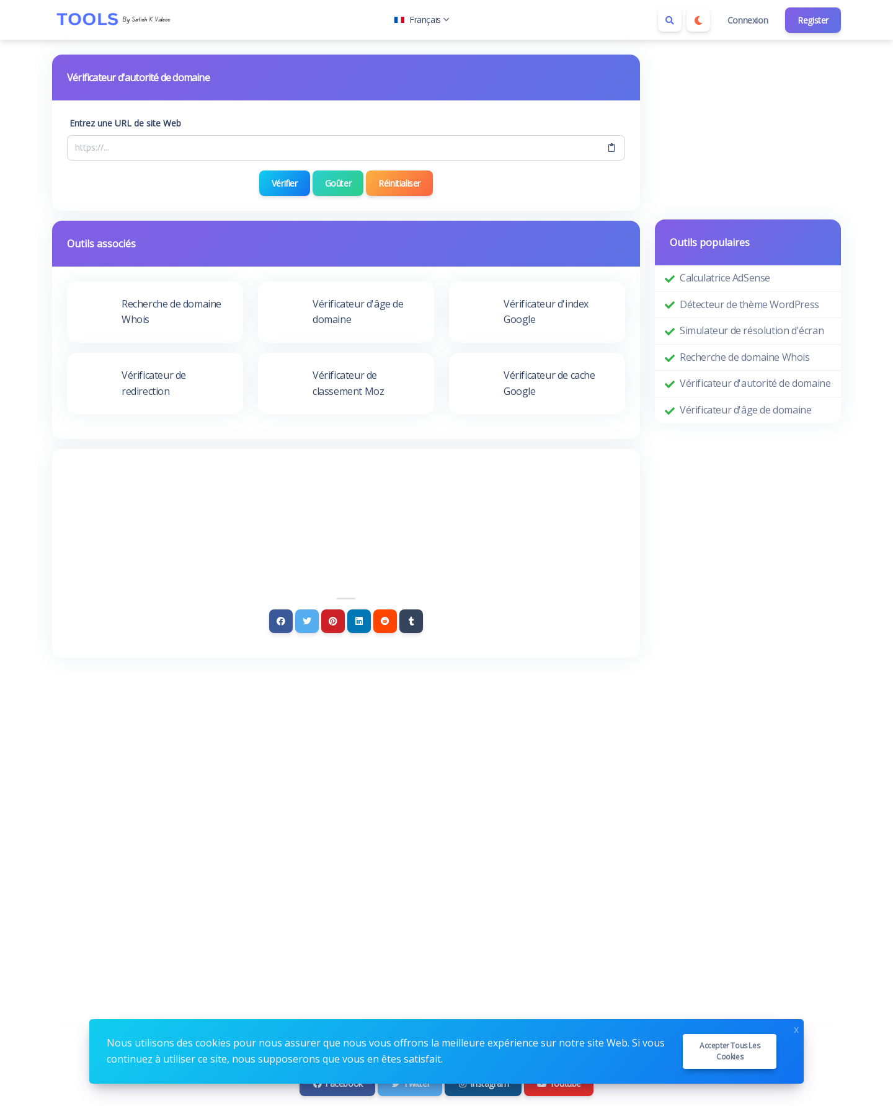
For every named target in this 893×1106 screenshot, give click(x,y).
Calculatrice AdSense (725, 278)
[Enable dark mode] (698, 20)
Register (813, 20)
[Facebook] (281, 621)
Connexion (747, 20)
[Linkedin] (359, 621)
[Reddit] (385, 621)
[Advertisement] (346, 498)
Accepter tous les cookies (730, 1051)
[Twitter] (307, 621)
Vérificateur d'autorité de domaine (755, 383)
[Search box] (670, 20)
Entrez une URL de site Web (125, 123)
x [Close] (796, 1028)
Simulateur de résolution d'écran (752, 330)
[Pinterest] (333, 621)
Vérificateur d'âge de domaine (745, 410)
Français (422, 19)
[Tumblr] (411, 621)
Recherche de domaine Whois (745, 357)
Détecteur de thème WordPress (749, 304)
